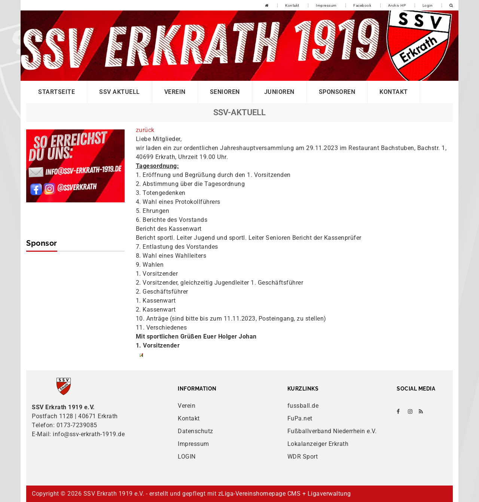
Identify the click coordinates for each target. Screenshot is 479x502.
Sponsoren (337, 91)
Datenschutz (195, 431)
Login (427, 5)
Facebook (362, 5)
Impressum (326, 5)
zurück (145, 130)
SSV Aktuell (119, 91)
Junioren (279, 91)
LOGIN (187, 456)
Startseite (56, 91)
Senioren (225, 91)
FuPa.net (299, 418)
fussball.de (303, 405)
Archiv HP (397, 5)
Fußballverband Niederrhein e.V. (332, 431)
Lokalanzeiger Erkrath (318, 443)
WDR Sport (302, 456)
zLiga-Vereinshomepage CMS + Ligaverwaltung (284, 493)
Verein (175, 91)
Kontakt (292, 5)
